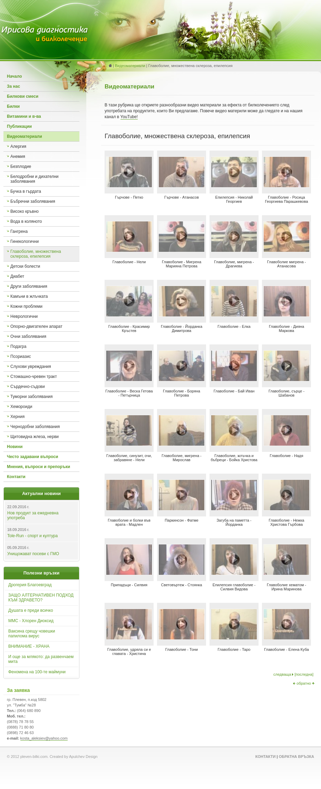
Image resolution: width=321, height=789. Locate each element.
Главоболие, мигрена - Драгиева (234, 264)
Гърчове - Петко (129, 197)
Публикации (19, 126)
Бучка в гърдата (25, 191)
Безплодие (20, 166)
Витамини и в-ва (24, 116)
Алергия (18, 146)
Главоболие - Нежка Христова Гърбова (286, 522)
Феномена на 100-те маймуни (37, 671)
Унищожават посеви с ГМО (33, 553)
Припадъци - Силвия (129, 585)
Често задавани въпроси (32, 456)
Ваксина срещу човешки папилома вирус (31, 633)
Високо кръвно (24, 211)
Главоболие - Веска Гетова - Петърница (129, 393)
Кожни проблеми (26, 306)
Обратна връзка (296, 756)
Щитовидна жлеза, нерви (34, 436)
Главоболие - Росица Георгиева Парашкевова (286, 199)
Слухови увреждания (30, 366)
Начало (14, 76)
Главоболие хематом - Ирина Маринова (286, 587)
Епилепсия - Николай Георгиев (234, 199)
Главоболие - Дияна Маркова (286, 328)
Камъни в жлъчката (29, 296)
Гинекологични (24, 241)
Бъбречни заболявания (32, 201)
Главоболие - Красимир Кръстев (129, 328)
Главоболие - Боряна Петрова (181, 393)
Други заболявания (28, 286)
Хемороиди (21, 406)
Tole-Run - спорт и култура (32, 535)
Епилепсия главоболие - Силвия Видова (234, 587)
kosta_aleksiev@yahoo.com (44, 738)
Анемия (17, 156)
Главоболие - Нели (129, 262)
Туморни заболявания (31, 396)
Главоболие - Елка (233, 326)
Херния (17, 416)
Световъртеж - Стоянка (181, 585)
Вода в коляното (26, 221)
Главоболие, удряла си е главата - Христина (129, 651)
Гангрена (19, 231)
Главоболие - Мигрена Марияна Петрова (181, 264)
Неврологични (24, 316)
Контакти (16, 476)
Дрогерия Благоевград (29, 584)
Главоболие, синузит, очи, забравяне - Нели (129, 458)
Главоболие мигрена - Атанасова (286, 264)
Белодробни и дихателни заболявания (34, 179)
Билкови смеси (22, 96)
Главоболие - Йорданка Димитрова (181, 328)
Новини (14, 446)
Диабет (17, 276)
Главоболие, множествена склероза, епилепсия (35, 254)
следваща (282, 674)
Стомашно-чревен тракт (33, 376)
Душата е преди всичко (30, 610)
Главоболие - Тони (181, 649)
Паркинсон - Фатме (181, 520)
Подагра (18, 346)
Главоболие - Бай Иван (234, 391)
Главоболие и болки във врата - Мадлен (129, 522)
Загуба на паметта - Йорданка (233, 522)
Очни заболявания (28, 336)
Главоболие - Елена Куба (286, 649)
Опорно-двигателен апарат (36, 326)
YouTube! (129, 116)
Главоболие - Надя (286, 456)
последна (303, 674)
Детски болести (25, 266)
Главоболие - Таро (234, 649)
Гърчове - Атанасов (181, 197)
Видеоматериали (24, 136)
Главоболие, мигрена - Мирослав (182, 458)
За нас (13, 86)
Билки (13, 106)
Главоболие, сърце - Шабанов (286, 393)
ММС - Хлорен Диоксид (31, 620)
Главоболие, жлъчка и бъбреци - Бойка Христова (234, 458)
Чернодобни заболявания (35, 426)
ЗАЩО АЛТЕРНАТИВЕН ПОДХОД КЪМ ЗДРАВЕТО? (41, 597)
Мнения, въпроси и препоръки (38, 466)
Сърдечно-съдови (27, 386)
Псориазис (20, 356)
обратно (303, 683)
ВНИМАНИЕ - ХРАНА (28, 646)
